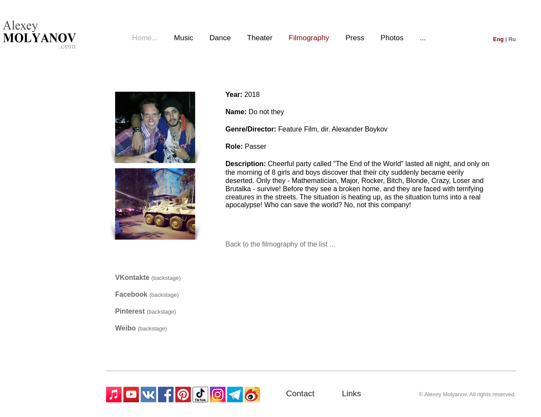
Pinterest (131, 311)
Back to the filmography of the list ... (280, 244)
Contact (300, 393)
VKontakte (133, 277)
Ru (512, 39)
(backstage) (166, 278)
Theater (260, 38)
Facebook (132, 294)
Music (183, 38)
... (423, 38)
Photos (391, 38)
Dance (220, 38)
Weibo (126, 328)
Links (351, 393)
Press (354, 38)
